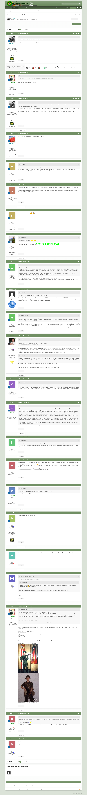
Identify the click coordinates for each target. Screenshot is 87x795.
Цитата (22, 60)
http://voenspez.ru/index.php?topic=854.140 (45, 640)
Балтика (12, 184)
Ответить (77, 24)
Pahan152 (12, 459)
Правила (22, 7)
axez (12, 72)
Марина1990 (12, 572)
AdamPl (12, 549)
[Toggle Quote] (19, 36)
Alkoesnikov (11, 713)
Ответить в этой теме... (18, 772)
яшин (12, 160)
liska (12, 436)
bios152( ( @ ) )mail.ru (38, 468)
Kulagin (11, 378)
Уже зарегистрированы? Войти (62, 8)
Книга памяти (29, 7)
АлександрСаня (12, 512)
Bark (12, 133)
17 (12, 324)
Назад (10, 29)
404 (12, 111)
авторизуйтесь (43, 768)
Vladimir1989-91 (12, 485)
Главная (9, 7)
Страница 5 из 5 (26, 29)
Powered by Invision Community (76, 793)
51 (12, 246)
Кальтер (12, 335)
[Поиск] (67, 4)
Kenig (12, 33)
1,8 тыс (12, 348)
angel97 (12, 233)
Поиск (37, 7)
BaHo (12, 261)
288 (12, 145)
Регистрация (73, 7)
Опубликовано (23, 33)
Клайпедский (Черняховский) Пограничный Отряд (27, 19)
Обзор (15, 7)
